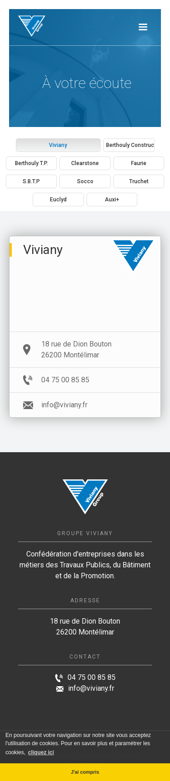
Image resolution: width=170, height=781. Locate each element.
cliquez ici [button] (41, 752)
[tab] (58, 145)
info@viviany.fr (91, 688)
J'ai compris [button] (85, 772)
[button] (143, 27)
